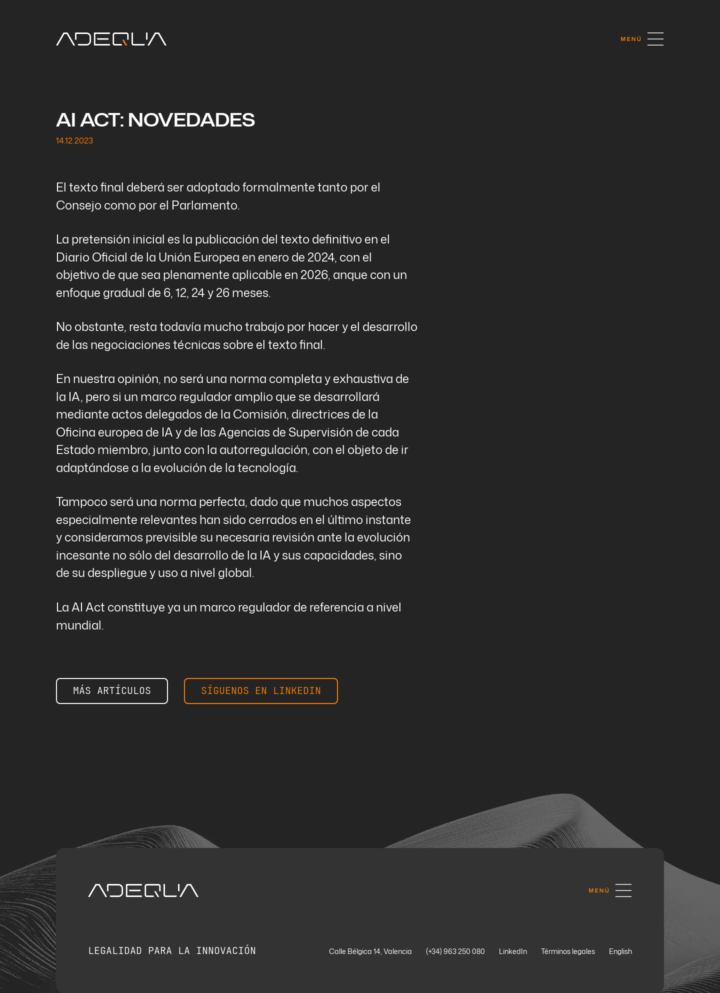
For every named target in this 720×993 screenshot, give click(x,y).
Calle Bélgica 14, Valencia (370, 952)
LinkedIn (513, 952)
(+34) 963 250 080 (455, 952)
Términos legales (568, 952)
